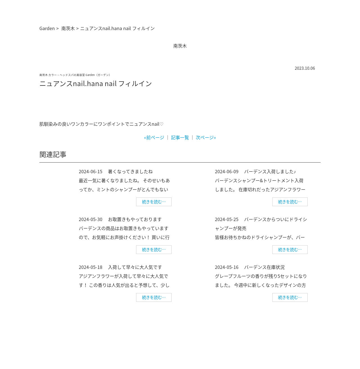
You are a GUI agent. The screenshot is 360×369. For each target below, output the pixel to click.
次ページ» (206, 137)
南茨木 (68, 28)
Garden (47, 28)
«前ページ (154, 137)
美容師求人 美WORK (302, 338)
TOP (182, 330)
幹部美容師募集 (279, 330)
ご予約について (227, 330)
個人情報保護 (309, 330)
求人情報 (253, 330)
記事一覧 (180, 137)
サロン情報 (200, 330)
